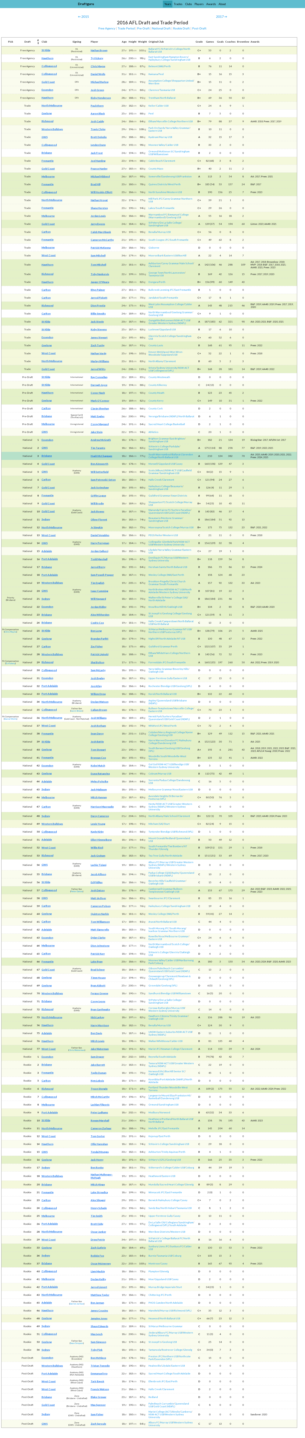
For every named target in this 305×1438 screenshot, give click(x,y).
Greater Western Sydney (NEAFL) (167, 323)
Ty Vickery (97, 58)
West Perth (174, 184)
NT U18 (187, 629)
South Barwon (156, 748)
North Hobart (168, 1208)
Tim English (97, 582)
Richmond (47, 121)
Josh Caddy (97, 121)
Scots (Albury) (156, 470)
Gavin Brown (77, 711)
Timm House (98, 977)
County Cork (155, 408)
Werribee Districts (159, 1231)
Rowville (153, 936)
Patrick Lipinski (99, 654)
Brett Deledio (99, 137)
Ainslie (176, 1411)
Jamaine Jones (99, 1318)
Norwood (165, 1112)
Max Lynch (97, 1334)
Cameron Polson (101, 906)
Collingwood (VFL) (164, 370)
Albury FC (153, 862)
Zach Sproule (98, 1423)
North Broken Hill (158, 589)
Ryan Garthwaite (100, 1009)
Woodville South (157, 756)
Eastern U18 (155, 130)
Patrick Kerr (98, 953)
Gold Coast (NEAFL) (179, 512)
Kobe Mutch (98, 765)
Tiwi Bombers (175, 846)
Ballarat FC (154, 48)
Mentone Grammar (171, 518)
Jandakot (153, 297)
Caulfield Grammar (175, 880)
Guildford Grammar (159, 495)
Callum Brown (99, 709)
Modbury (153, 1112)
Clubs (188, 4)
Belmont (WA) (156, 66)
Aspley (152, 700)
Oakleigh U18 (174, 606)
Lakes (151, 208)
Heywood (153, 1318)
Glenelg (163, 849)
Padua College (168, 780)
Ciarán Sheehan (100, 408)
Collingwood (49, 66)
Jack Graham (98, 855)
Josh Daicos (98, 890)
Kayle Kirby (97, 831)
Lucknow (153, 329)
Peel (161, 74)
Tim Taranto (98, 447)
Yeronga (153, 416)
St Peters (153, 222)
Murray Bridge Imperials (161, 1287)
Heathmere (154, 1119)
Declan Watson (99, 701)
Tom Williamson (100, 921)
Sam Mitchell (98, 255)
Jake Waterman (100, 1048)
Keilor (151, 105)
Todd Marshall (99, 559)
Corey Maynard (100, 424)
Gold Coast (48, 81)
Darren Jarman (77, 1304)
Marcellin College (166, 121)
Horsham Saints (157, 567)
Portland (167, 1119)
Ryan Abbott (98, 985)
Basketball (179, 424)
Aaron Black (98, 113)
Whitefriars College (168, 653)
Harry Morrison (100, 1025)
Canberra (186, 1411)
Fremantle (48, 160)
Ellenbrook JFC (156, 1381)
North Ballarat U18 (168, 457)
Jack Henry (97, 1159)
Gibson (152, 968)
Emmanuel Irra (99, 1373)
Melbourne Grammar (171, 629)
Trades (178, 4)
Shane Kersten (99, 208)
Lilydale (152, 549)
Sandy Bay (154, 1208)
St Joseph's (154, 613)
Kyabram (153, 137)
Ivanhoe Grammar (158, 931)
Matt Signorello (100, 929)
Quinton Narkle (100, 913)
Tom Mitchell (98, 264)
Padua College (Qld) (159, 872)
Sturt (167, 823)
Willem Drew (98, 693)
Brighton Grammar (158, 438)
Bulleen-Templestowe (160, 708)
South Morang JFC (158, 928)
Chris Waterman (77, 1050)
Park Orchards (156, 128)
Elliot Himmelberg (101, 839)
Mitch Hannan (99, 797)
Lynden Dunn (98, 144)
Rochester (154, 686)
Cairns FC (165, 510)
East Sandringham (158, 57)
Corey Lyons (98, 1001)
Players (199, 4)
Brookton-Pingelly (158, 581)
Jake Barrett (98, 1064)
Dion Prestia (98, 305)
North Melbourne (52, 105)
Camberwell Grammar (160, 888)
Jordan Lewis (98, 215)
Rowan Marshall (100, 1120)
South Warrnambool (159, 454)
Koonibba (153, 1079)
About (222, 4)
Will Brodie (97, 503)
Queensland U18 (157, 512)
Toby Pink (97, 1349)
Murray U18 (165, 137)
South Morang (178, 928)
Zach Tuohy (97, 345)
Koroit (151, 694)
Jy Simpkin (97, 527)
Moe (151, 1279)
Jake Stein (97, 432)
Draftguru (86, 4)
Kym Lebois (97, 1080)
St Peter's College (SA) (174, 597)
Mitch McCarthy (100, 1096)
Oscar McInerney (101, 1263)
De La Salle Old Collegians (163, 1222)
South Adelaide (167, 1056)
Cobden (153, 732)
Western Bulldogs (52, 129)
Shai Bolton (97, 662)
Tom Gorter (98, 1136)
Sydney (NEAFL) (157, 1034)
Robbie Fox (97, 1255)
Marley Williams (100, 361)
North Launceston (174, 272)
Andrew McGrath (101, 439)
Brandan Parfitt (99, 638)
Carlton (46, 231)
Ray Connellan (99, 377)
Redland (170, 838)
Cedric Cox (97, 622)
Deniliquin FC (156, 557)
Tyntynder (154, 831)
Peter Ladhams (99, 1112)
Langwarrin (154, 1095)
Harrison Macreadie (102, 806)
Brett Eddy (97, 1223)
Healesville (154, 1365)
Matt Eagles (97, 416)
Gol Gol (152, 764)
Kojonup (153, 1136)
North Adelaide (156, 600)
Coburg (158, 963)
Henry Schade (99, 1208)
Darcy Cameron (100, 816)
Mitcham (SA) (155, 823)
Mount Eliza (168, 1095)
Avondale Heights (158, 796)
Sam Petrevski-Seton (103, 479)
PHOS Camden (156, 1302)
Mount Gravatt (156, 838)
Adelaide (47, 551)
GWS (45, 137)
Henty (151, 803)
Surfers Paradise (181, 510)
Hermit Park (155, 716)
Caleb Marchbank (101, 232)
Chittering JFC (156, 1294)
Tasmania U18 (167, 90)
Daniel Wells (98, 74)
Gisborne (153, 247)
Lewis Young (98, 823)
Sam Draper (97, 1056)
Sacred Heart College (160, 424)
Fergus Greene (99, 993)
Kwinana (153, 74)
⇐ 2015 (83, 16)
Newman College (170, 1048)
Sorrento (153, 780)
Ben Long (96, 630)
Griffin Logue (98, 495)
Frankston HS (182, 1095)
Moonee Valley (156, 144)
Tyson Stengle (99, 1088)
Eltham (152, 121)
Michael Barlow (99, 81)
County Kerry (156, 400)
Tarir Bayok (97, 1381)
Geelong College (171, 613)
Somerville (154, 176)
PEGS (151, 535)
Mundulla (153, 1184)
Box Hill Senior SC (175, 1071)
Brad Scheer (98, 969)
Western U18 (174, 192)
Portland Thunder (158, 1087)
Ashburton (154, 263)
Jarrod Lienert (99, 1287)
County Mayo (155, 168)
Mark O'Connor (100, 400)
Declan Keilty (98, 1279)
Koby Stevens (99, 329)
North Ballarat (168, 97)
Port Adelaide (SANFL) (172, 1079)
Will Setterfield (99, 471)
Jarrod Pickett (99, 297)
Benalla (152, 232)
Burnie (152, 1255)
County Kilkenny (157, 385)
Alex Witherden (100, 614)
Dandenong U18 (170, 176)
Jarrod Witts (98, 369)
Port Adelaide (50, 558)
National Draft (161, 28)
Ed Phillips (97, 882)
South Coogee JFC (158, 239)
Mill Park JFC (155, 198)
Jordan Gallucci (99, 551)
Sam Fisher (97, 1414)
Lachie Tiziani (98, 864)
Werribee (153, 83)
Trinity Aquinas (169, 1151)
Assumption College (159, 80)
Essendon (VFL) (163, 1359)
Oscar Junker (98, 1231)
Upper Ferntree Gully (160, 678)
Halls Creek (154, 479)
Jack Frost (97, 152)
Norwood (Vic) (156, 1071)
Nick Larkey (97, 1017)
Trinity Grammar (179, 1016)
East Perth (178, 574)
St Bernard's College (160, 1167)
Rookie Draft (181, 28)
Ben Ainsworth (99, 463)
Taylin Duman (98, 1072)
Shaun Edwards (99, 1326)
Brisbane (47, 152)
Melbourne (48, 176)
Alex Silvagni (98, 1200)
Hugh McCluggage (101, 456)
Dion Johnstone (100, 945)
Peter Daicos (77, 891)
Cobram (152, 773)
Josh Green (97, 90)
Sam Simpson (98, 1341)
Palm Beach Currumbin (170, 968)
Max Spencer (98, 1404)
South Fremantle (165, 208)
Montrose (154, 1263)
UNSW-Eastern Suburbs (161, 1032)
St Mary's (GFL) (156, 1159)
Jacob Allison (98, 874)
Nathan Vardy (98, 353)
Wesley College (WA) (160, 574)
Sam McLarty (98, 670)
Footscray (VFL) (173, 632)
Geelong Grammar (182, 312)
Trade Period (126, 28)
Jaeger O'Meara (100, 282)
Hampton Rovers (178, 57)
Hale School (186, 263)
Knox (151, 606)
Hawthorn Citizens (158, 1016)
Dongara (153, 282)
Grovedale (154, 985)
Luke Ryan (97, 961)
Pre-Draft (143, 28)
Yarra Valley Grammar (178, 128)
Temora (152, 1063)
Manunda (153, 510)
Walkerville (154, 597)
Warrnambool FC (157, 214)
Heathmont (154, 1176)
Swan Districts (179, 495)
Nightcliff (153, 638)
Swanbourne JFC (157, 898)
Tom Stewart (98, 749)
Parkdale (174, 446)
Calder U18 (162, 105)
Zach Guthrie (98, 1247)
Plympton (153, 1271)
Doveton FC (171, 740)
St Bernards (175, 796)
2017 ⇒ (221, 16)
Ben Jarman (97, 1302)
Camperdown (169, 621)
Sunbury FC (176, 1246)
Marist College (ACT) (160, 1411)
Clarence (153, 90)
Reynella (153, 1056)
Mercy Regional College (171, 732)
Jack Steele (97, 321)
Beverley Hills (181, 669)
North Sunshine (157, 192)
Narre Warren (156, 740)
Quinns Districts (157, 184)
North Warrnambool (159, 312)
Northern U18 (185, 121)
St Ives (152, 367)
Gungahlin (154, 320)
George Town (156, 272)
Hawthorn (47, 58)
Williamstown (161, 154)
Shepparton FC (156, 502)
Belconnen (167, 320)
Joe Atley (96, 686)
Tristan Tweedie (100, 1365)
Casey (179, 463)
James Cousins (99, 1310)
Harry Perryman (100, 543)
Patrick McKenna (101, 247)
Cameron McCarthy (102, 239)
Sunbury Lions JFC (158, 1246)
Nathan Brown (99, 50)
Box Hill (182, 255)
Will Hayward (98, 598)
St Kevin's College (158, 446)
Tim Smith (97, 1215)
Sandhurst (154, 993)
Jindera (152, 1332)
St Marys (153, 629)
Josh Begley (98, 678)
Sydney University (167, 367)
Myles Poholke (99, 781)
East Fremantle (183, 289)
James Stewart (99, 337)
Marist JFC (154, 1048)
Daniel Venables (100, 535)
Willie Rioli (97, 847)
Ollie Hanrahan (99, 1144)
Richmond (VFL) (184, 831)
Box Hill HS (160, 606)
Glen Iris (153, 336)
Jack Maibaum (99, 789)
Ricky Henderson (101, 97)
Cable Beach (155, 160)
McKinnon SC (166, 151)
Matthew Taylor (100, 1294)
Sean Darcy (97, 733)
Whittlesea (163, 1041)
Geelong (47, 113)
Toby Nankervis (100, 274)
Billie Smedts (98, 313)
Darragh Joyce (99, 385)
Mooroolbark (155, 255)
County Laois (155, 345)
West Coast (49, 255)
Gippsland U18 (167, 329)
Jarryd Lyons (98, 223)
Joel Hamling (98, 160)
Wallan (152, 1041)
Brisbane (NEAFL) (168, 416)
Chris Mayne (98, 66)
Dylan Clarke (98, 937)
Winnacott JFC (156, 1192)
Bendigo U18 (168, 686)
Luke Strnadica (99, 1192)
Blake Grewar (98, 1397)
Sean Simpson (76, 1343)
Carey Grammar (172, 198)
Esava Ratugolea (100, 773)
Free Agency (106, 28)
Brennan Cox (98, 757)
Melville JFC (155, 1128)
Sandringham (186, 1222)
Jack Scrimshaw (100, 487)
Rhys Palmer (98, 289)
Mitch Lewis (97, 1041)
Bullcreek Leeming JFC (161, 289)
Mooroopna (155, 527)
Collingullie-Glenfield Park (163, 541)
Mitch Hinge (98, 1184)
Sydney (46, 519)
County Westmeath (159, 377)
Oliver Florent (99, 519)
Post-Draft (199, 28)
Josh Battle (97, 741)
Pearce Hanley (99, 168)
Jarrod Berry (98, 567)
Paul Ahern (97, 105)
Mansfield (153, 1310)
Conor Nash (98, 392)
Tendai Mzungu (100, 1151)
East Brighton (177, 438)
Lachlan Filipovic (100, 1104)
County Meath (156, 392)
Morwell (153, 463)
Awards (211, 4)
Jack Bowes (97, 511)
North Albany (155, 361)
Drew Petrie (98, 1239)
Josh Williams (99, 717)
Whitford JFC (155, 725)
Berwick (152, 1200)
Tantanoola (154, 1349)
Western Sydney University (169, 544)
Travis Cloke (98, 129)
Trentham (153, 97)
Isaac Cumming (99, 590)
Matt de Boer (98, 898)
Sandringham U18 (180, 59)
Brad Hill (95, 184)
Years (167, 4)
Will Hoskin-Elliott (101, 192)
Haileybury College (159, 59)
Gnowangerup (156, 976)
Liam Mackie (98, 1271)
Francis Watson (100, 1389)
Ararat (151, 921)
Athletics (153, 432)
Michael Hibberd (100, 176)
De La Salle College (170, 222)
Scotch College (167, 336)
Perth (167, 66)
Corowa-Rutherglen (159, 1008)
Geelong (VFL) (184, 686)
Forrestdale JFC (157, 662)
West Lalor (154, 304)
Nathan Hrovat (99, 200)
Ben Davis (96, 1033)
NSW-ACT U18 (182, 320)
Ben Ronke (97, 1167)
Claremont (169, 160)
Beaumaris (177, 486)
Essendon (47, 89)
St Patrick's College (172, 48)
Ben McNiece (98, 1357)
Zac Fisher (97, 646)
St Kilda (46, 50)
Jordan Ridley (98, 606)
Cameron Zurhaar (101, 1128)
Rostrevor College (172, 1349)
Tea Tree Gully (156, 855)
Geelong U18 (173, 217)
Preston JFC (155, 1356)
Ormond (153, 151)
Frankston (186, 176)
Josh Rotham (98, 725)
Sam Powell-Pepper (102, 574)
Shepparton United (182, 80)
